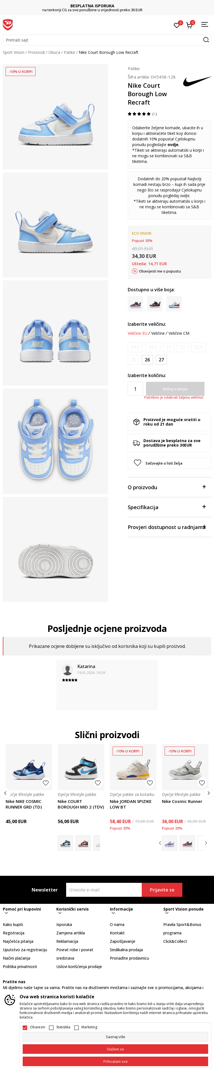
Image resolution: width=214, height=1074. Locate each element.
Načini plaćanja (16, 958)
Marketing (89, 1027)
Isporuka (64, 924)
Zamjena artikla (70, 933)
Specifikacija (167, 507)
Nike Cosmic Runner (182, 801)
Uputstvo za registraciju (25, 949)
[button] (107, 40)
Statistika (63, 1027)
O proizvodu (167, 487)
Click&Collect (175, 941)
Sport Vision (13, 52)
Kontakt (117, 933)
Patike (69, 52)
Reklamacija (67, 941)
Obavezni (37, 1027)
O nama (117, 924)
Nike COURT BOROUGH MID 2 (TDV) (81, 804)
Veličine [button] (158, 333)
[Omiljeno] (176, 25)
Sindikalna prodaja (126, 949)
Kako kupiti (13, 924)
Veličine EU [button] (137, 333)
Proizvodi (36, 52)
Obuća (54, 52)
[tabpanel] (55, 117)
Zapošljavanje (122, 941)
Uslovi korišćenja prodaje (79, 966)
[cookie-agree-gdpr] (115, 1049)
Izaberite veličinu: (147, 324)
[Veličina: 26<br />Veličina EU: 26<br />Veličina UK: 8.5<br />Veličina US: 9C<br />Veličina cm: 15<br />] (147, 360)
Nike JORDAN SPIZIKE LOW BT (131, 804)
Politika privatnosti (20, 966)
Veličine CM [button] (179, 333)
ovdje (173, 144)
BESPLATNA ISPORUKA (107, 6)
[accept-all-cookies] (115, 1061)
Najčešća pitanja (18, 941)
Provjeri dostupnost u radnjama (167, 526)
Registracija (13, 933)
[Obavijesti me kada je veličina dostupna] (135, 347)
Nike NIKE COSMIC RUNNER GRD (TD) (24, 804)
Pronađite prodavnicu (129, 958)
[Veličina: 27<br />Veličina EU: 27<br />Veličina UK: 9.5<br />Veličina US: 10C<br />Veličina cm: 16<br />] (161, 360)
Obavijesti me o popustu (160, 271)
